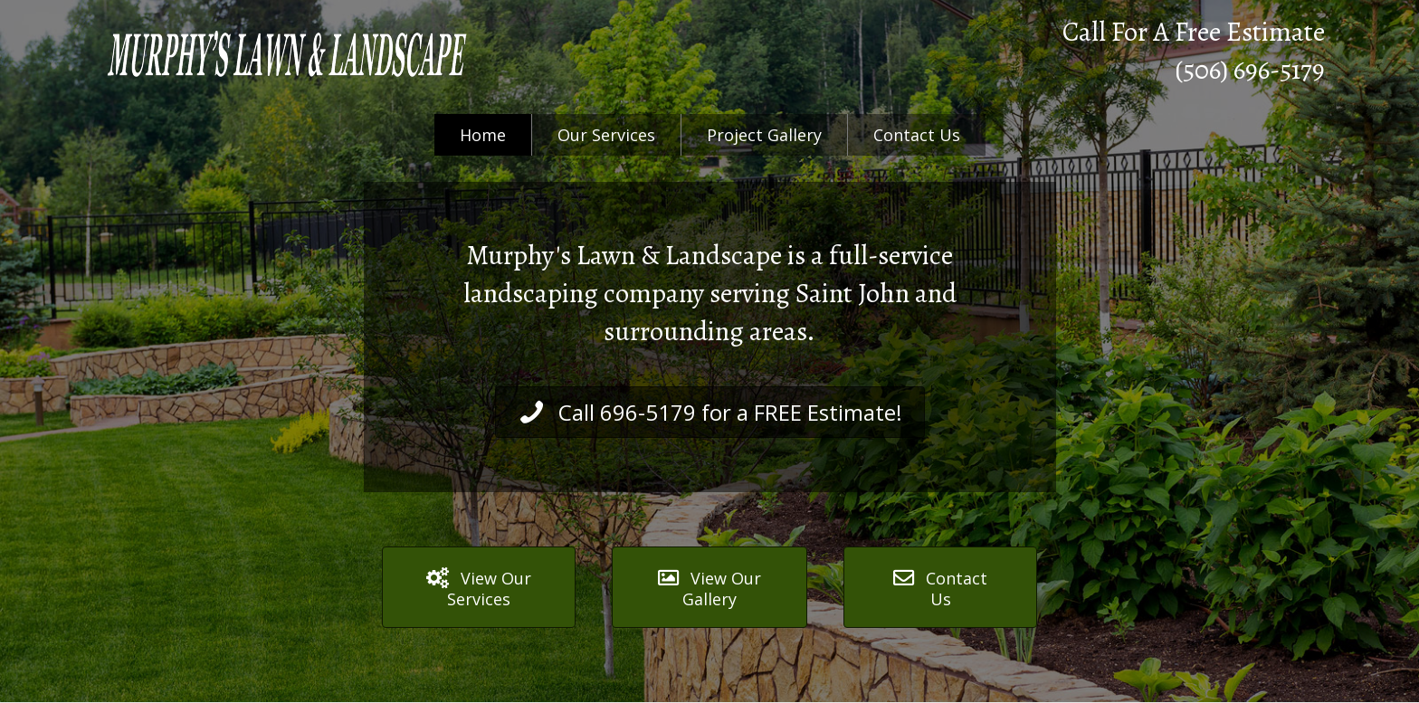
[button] (710, 412)
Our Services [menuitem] (606, 135)
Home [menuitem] (483, 135)
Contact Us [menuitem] (916, 135)
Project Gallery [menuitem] (764, 135)
